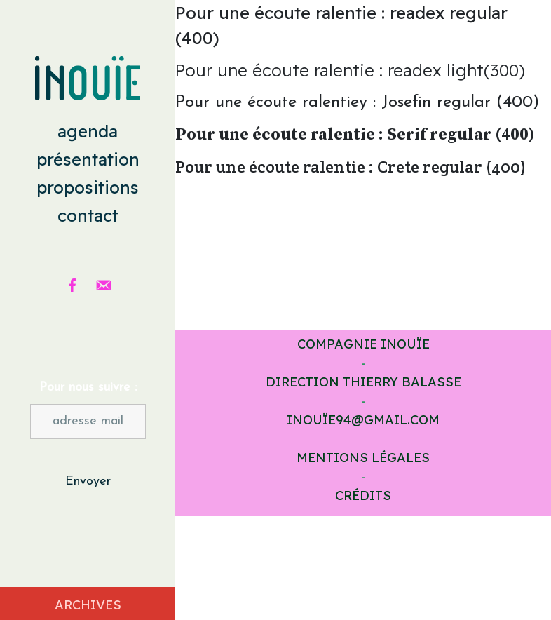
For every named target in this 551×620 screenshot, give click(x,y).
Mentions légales (363, 458)
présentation (88, 159)
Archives (88, 605)
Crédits (363, 495)
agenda (87, 131)
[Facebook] (72, 285)
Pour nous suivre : (88, 387)
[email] (103, 285)
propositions (87, 187)
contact (87, 215)
